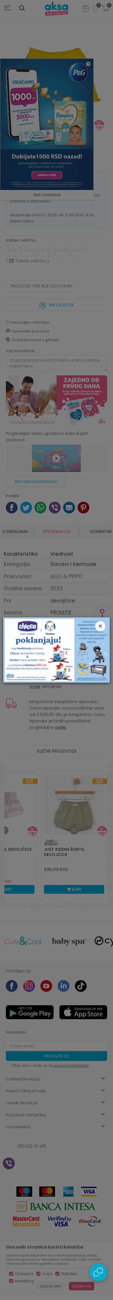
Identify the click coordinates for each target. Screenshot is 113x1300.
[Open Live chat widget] (98, 1272)
